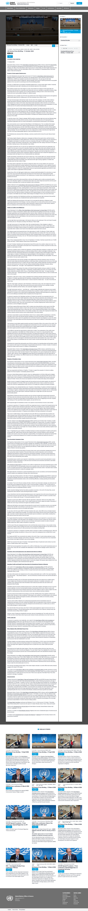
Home (75, 895)
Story (10, 56)
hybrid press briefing (44, 874)
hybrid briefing (53, 64)
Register (72, 3)
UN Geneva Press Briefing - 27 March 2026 (44, 787)
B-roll (43, 8)
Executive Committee (11, 187)
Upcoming (59, 8)
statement (24, 353)
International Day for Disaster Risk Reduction (25, 714)
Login (79, 3)
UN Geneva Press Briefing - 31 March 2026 (70, 752)
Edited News (10, 8)
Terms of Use (76, 902)
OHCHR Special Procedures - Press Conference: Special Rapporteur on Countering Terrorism (68, 867)
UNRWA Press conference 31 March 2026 (17, 786)
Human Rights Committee (14, 702)
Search (75, 896)
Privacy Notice (22, 909)
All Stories (66, 8)
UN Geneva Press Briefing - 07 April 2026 (43, 752)
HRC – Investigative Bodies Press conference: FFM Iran (15, 866)
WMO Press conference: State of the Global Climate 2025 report (42, 824)
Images (38, 8)
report (9, 667)
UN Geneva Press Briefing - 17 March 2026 (70, 824)
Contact (9, 909)
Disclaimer (76, 903)
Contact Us (76, 900)
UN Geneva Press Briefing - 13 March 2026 (44, 867)
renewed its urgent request (15, 464)
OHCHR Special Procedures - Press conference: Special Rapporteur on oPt (17, 824)
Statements (31, 8)
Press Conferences (20, 8)
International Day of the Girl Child (21, 706)
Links (75, 899)
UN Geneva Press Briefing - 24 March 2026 (70, 787)
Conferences (51, 8)
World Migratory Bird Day (24, 710)
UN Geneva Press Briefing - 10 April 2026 (17, 752)
